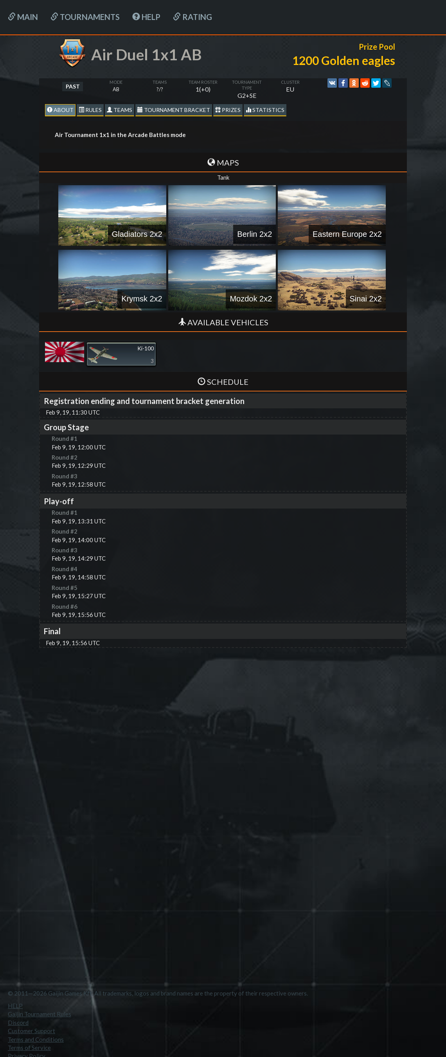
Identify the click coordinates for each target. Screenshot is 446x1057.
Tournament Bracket (173, 109)
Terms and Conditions (36, 1039)
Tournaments (85, 17)
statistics (265, 109)
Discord (18, 1022)
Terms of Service (29, 1047)
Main (23, 17)
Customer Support (31, 1030)
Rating (192, 17)
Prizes (228, 109)
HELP (146, 17)
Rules (90, 109)
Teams (119, 109)
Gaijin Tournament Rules (39, 1013)
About (60, 109)
